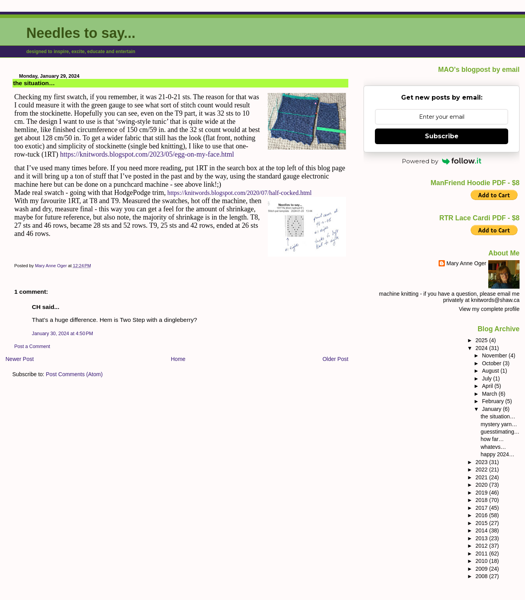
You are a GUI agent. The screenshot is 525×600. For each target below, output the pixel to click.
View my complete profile (489, 309)
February (493, 401)
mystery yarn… (499, 424)
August (491, 371)
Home (178, 359)
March (490, 394)
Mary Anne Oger (466, 263)
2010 (482, 561)
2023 (482, 462)
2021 (482, 477)
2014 (482, 530)
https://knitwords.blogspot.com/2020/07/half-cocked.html (239, 192)
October (492, 363)
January (492, 409)
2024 (482, 348)
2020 (482, 485)
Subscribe (442, 136)
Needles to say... (80, 33)
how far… (492, 439)
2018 (482, 500)
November (495, 355)
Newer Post (19, 359)
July (487, 378)
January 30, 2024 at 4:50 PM (62, 333)
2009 (482, 569)
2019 (482, 492)
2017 (482, 508)
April (488, 386)
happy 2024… (497, 454)
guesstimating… (500, 432)
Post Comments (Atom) (74, 374)
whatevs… (493, 447)
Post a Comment (32, 346)
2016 (482, 515)
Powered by (442, 161)
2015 (482, 523)
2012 (482, 546)
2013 (482, 538)
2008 (482, 576)
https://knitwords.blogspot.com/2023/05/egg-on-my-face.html (147, 154)
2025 (482, 340)
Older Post (335, 359)
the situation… (498, 416)
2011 (482, 553)
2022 (482, 469)
